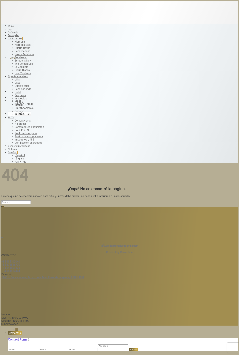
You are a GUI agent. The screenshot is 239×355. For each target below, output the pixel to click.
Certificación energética (28, 142)
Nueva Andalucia (24, 54)
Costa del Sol (15, 38)
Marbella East (23, 44)
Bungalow (20, 95)
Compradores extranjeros (29, 127)
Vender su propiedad (19, 146)
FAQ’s (11, 117)
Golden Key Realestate (119, 252)
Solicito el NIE (23, 130)
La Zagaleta (21, 67)
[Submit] (2, 206)
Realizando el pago (26, 133)
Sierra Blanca (22, 70)
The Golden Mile (24, 63)
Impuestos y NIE (24, 139)
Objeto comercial (24, 108)
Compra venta (23, 120)
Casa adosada (23, 89)
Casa (17, 82)
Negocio (19, 111)
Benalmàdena (22, 51)
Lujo (10, 29)
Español (13, 152)
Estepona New (23, 60)
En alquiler (13, 35)
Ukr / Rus (20, 161)
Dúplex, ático (22, 85)
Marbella (20, 41)
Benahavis (21, 57)
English (19, 158)
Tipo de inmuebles (18, 76)
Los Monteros (23, 73)
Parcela (19, 101)
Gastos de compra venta (29, 136)
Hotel (18, 92)
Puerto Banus (22, 48)
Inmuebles (21, 98)
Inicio (11, 26)
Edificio (19, 104)
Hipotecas (21, 123)
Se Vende (13, 32)
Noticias (12, 149)
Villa (17, 79)
